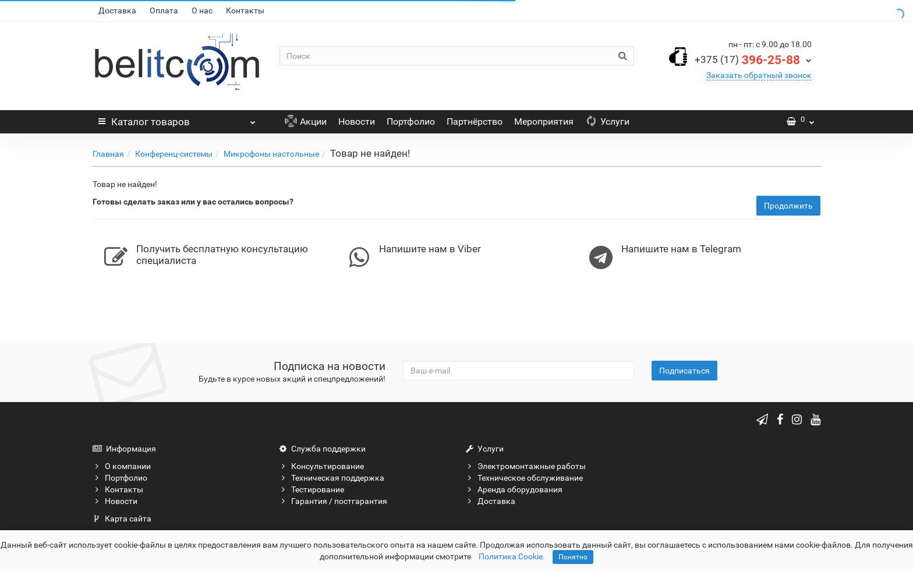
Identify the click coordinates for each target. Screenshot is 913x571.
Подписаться (684, 370)
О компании (122, 466)
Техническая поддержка (331, 477)
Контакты (245, 10)
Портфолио (411, 121)
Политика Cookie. (512, 556)
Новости (356, 121)
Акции (306, 121)
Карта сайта (122, 518)
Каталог (177, 119)
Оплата (164, 10)
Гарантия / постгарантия (333, 501)
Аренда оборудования (513, 489)
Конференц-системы (174, 153)
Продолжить (788, 205)
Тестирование (311, 489)
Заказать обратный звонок (759, 75)
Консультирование (321, 466)
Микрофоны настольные (271, 153)
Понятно (573, 557)
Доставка (117, 10)
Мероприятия (544, 121)
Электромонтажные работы (525, 466)
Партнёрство (474, 121)
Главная (108, 153)
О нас (202, 10)
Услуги (607, 121)
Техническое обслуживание (524, 477)
